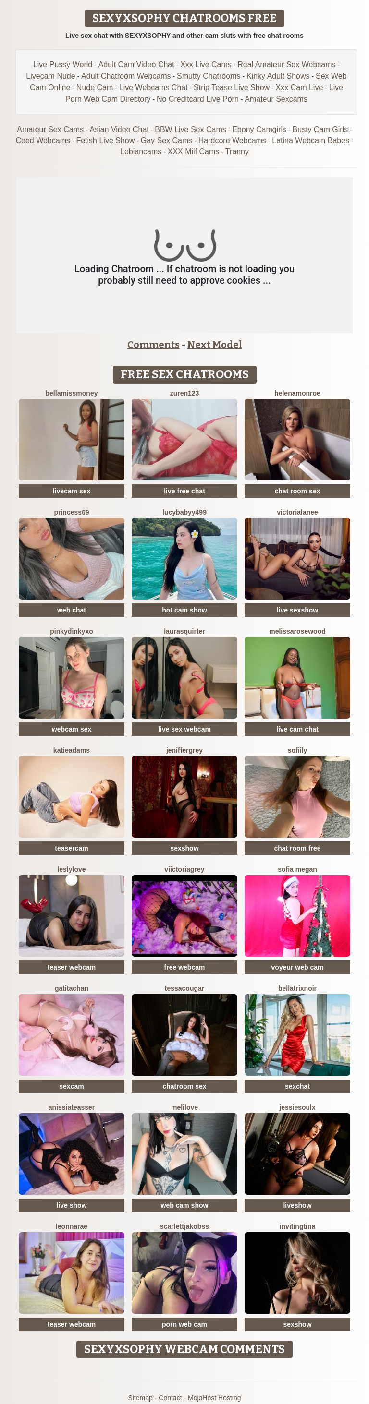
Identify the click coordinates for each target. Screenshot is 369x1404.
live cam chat (297, 729)
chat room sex (297, 491)
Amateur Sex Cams (50, 129)
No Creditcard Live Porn (198, 99)
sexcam (71, 1086)
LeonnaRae (71, 1226)
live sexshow (297, 610)
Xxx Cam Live (299, 88)
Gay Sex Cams (167, 140)
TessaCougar (184, 988)
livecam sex (72, 491)
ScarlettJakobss (184, 1226)
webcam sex (72, 729)
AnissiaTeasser (72, 1107)
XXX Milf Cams (194, 151)
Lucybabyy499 (184, 512)
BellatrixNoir (297, 988)
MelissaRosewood (297, 631)
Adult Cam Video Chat (136, 64)
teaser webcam (72, 967)
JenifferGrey (184, 750)
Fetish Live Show (105, 140)
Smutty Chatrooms (208, 76)
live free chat (184, 491)
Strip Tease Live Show (232, 88)
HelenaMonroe (297, 393)
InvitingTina (298, 1226)
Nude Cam (94, 88)
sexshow (184, 848)
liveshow (297, 1205)
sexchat (297, 1086)
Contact (170, 1398)
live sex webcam (184, 729)
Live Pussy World (62, 64)
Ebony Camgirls (259, 129)
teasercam (71, 848)
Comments (153, 344)
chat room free (297, 848)
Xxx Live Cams (206, 64)
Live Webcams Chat (153, 88)
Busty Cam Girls (320, 129)
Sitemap (140, 1398)
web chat (71, 610)
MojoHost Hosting (214, 1398)
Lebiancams (140, 151)
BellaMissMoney (72, 393)
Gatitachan (71, 988)
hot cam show (184, 610)
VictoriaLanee (297, 512)
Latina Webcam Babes (310, 140)
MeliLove (184, 1107)
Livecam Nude (50, 76)
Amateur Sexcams (276, 99)
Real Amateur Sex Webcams (286, 64)
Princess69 (71, 512)
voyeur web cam (297, 967)
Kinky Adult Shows (278, 76)
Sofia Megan (297, 869)
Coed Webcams (42, 140)
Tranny (237, 151)
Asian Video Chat (118, 129)
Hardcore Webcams (232, 140)
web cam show (185, 1205)
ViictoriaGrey (184, 869)
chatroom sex (184, 1086)
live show (71, 1205)
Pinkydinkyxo (71, 631)
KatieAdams (71, 750)
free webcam (184, 967)
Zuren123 (184, 393)
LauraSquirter (184, 631)
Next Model (214, 344)
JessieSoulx (297, 1107)
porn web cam (184, 1324)
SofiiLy (297, 750)
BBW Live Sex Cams (190, 129)
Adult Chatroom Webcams (126, 76)
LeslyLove (71, 869)
